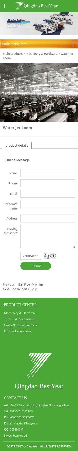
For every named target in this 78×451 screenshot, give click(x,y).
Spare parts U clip (25, 289)
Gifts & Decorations (17, 331)
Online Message (17, 160)
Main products (13, 54)
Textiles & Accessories (19, 319)
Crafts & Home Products (20, 325)
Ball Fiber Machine (30, 284)
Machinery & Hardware (42, 54)
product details (16, 145)
